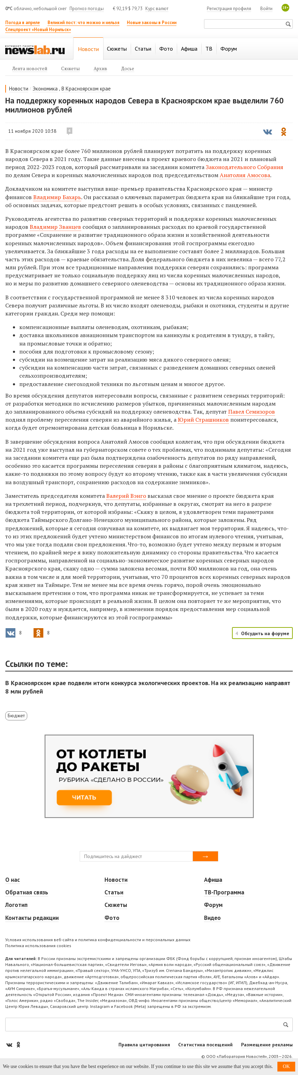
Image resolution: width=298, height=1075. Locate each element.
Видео (212, 918)
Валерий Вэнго (126, 496)
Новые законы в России (151, 23)
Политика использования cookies (38, 945)
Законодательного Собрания (244, 167)
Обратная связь (26, 892)
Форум (213, 905)
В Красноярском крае (86, 88)
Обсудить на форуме (265, 633)
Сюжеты (115, 905)
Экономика (45, 88)
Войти (266, 9)
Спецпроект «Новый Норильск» (38, 29)
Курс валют (156, 9)
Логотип (16, 905)
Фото (111, 918)
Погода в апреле (22, 23)
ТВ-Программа (224, 892)
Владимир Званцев (55, 227)
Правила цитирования (144, 1044)
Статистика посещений (205, 1044)
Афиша (213, 880)
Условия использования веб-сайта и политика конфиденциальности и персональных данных (97, 939)
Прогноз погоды (87, 9)
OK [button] (286, 1066)
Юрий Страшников (203, 419)
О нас (12, 880)
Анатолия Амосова (245, 175)
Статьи (113, 892)
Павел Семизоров (251, 411)
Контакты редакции (32, 918)
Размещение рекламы (267, 1044)
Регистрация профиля (229, 9)
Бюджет (16, 715)
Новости (18, 88)
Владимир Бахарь (57, 197)
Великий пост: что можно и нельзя (83, 23)
